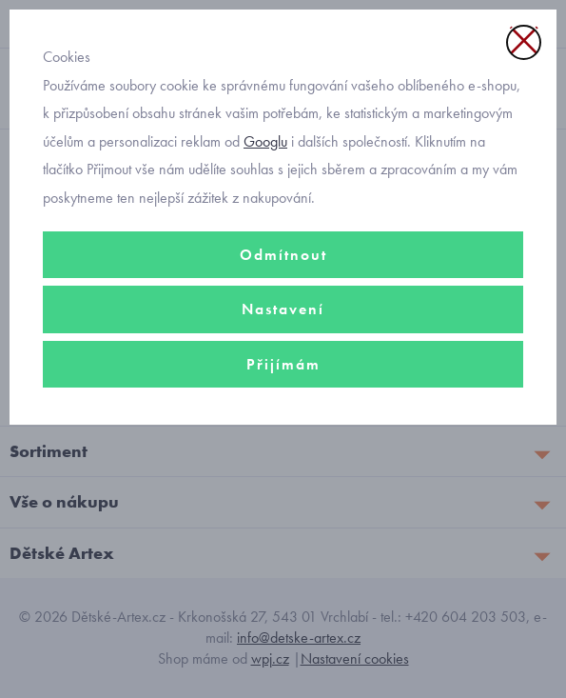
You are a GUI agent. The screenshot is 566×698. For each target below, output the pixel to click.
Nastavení (283, 309)
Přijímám (283, 364)
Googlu (265, 141)
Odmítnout (283, 255)
